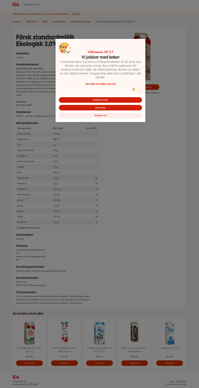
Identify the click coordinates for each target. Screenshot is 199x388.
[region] (100, 80)
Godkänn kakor (100, 100)
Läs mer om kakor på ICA (100, 84)
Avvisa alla (100, 107)
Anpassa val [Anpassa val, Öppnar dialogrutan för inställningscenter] (101, 115)
